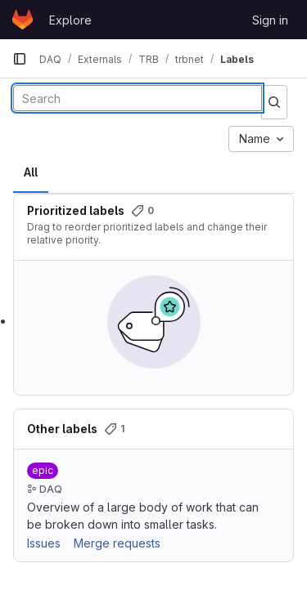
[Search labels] (137, 98)
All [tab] (31, 172)
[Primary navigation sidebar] (20, 59)
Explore (70, 20)
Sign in (270, 20)
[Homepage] (22, 20)
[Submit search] (274, 102)
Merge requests (117, 543)
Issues (44, 543)
